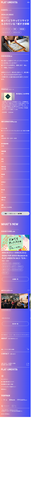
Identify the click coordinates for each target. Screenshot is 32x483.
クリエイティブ (6, 32)
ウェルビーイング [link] (7, 263)
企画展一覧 (15, 279)
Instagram (10, 112)
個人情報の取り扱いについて (7, 381)
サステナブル (17, 32)
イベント (10, 334)
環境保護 (22, 29)
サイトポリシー (4, 379)
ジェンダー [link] (5, 272)
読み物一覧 (15, 324)
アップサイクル (6, 29)
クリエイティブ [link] (6, 266)
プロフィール (12, 213)
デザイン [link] (20, 266)
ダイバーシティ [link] (6, 269)
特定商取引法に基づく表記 (7, 384)
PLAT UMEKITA (4, 334)
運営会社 (3, 389)
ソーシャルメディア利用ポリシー (8, 386)
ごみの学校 (4, 112)
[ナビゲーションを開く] (28, 2)
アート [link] (14, 266)
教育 (15, 29)
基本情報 (20, 213)
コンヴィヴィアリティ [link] (17, 269)
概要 (6, 213)
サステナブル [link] (16, 263)
